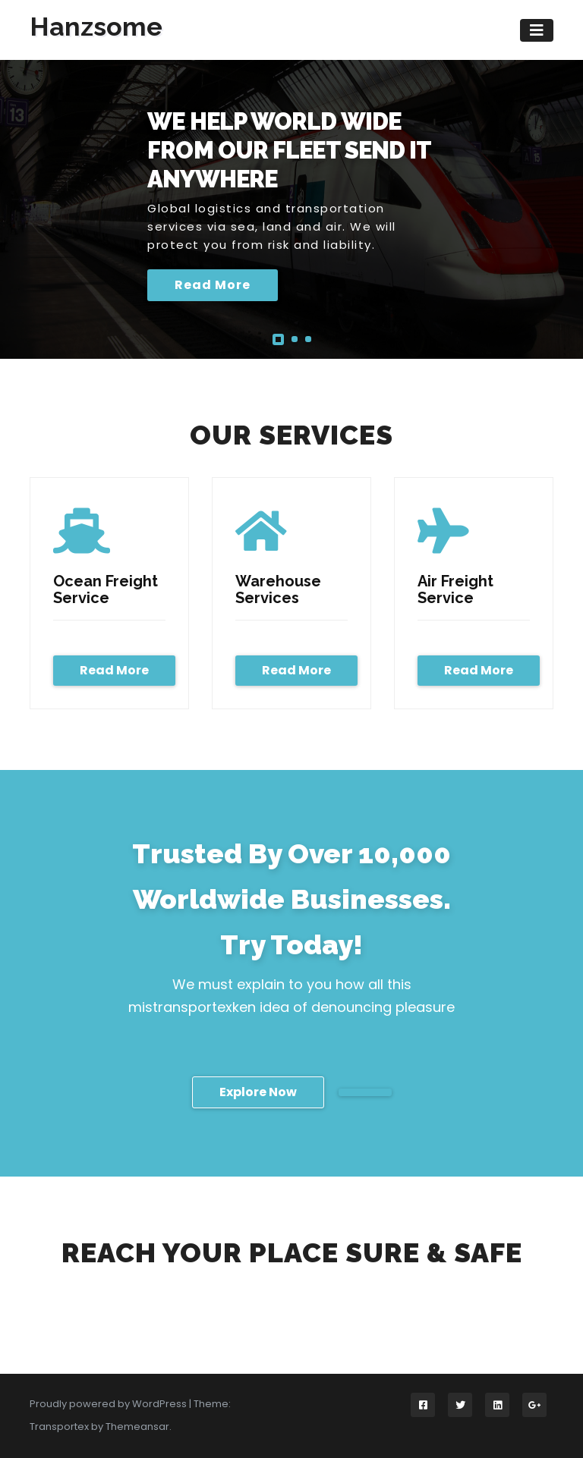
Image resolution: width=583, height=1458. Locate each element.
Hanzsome (96, 26)
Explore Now (258, 1092)
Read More (213, 285)
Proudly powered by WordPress (109, 1404)
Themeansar (137, 1426)
